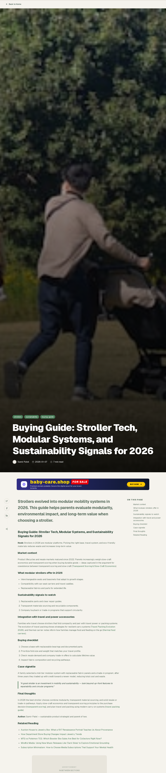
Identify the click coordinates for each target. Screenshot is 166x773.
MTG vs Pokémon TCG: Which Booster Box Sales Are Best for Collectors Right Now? (61, 738)
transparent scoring (36, 706)
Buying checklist (140, 524)
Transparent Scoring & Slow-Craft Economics (94, 566)
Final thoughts (139, 531)
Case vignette (139, 528)
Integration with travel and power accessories (147, 519)
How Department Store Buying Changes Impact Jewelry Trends (51, 734)
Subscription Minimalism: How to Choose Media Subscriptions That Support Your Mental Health (67, 747)
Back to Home (13, 4)
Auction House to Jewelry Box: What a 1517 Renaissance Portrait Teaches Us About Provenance (67, 729)
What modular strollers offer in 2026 (146, 509)
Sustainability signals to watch (146, 514)
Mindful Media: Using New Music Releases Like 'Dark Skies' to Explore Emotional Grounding (65, 743)
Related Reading (140, 535)
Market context (139, 504)
